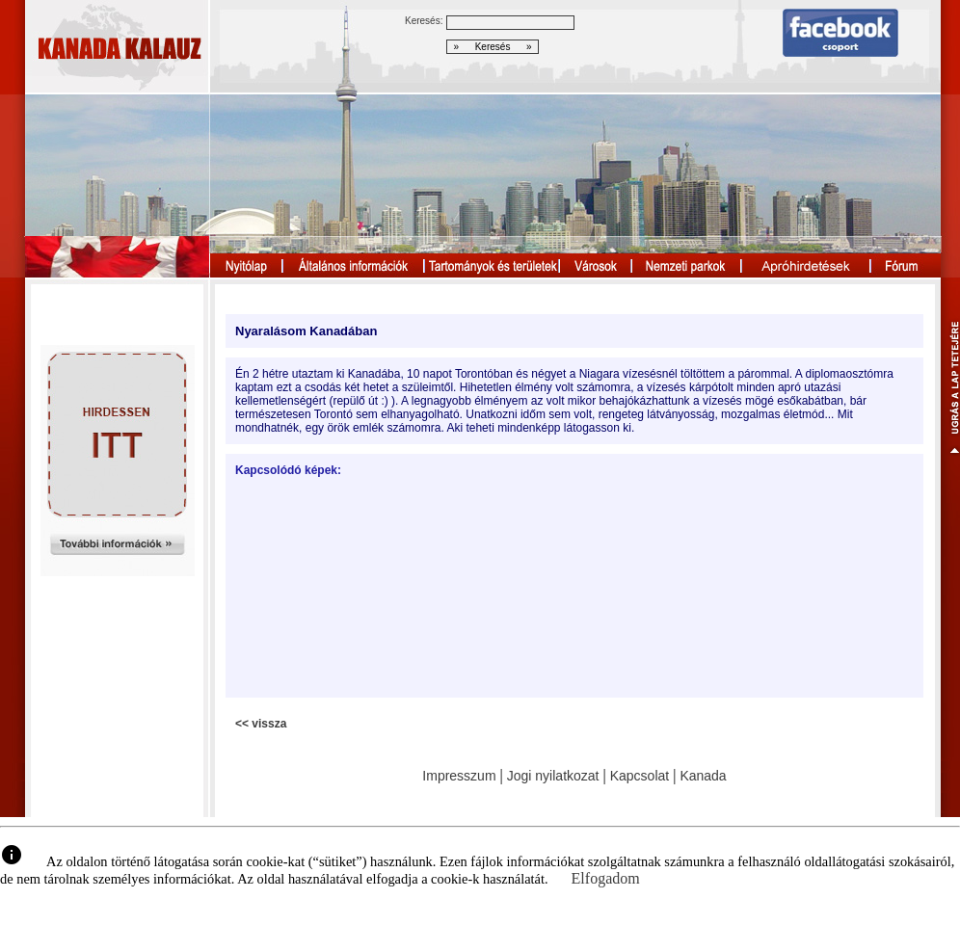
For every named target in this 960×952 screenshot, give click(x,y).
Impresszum (458, 775)
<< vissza (260, 723)
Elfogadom (606, 878)
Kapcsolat (639, 775)
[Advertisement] (349, 586)
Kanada (703, 775)
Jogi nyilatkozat (553, 775)
